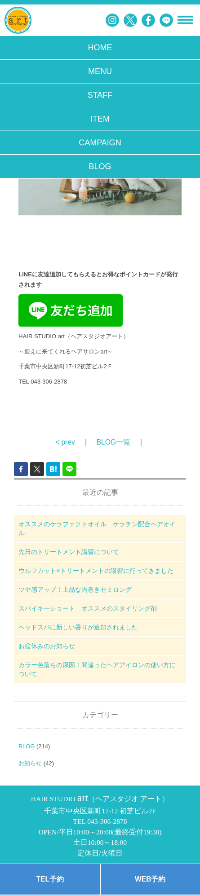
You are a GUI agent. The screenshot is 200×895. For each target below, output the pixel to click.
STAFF (100, 95)
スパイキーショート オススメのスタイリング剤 (87, 608)
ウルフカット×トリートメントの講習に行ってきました (95, 570)
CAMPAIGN (100, 142)
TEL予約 (50, 879)
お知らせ (30, 763)
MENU (100, 71)
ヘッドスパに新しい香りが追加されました (78, 627)
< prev (65, 442)
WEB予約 (150, 879)
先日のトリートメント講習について (68, 551)
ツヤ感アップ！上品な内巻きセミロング (75, 589)
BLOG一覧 (113, 442)
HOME (100, 47)
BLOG (100, 166)
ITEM (100, 118)
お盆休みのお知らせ (46, 646)
